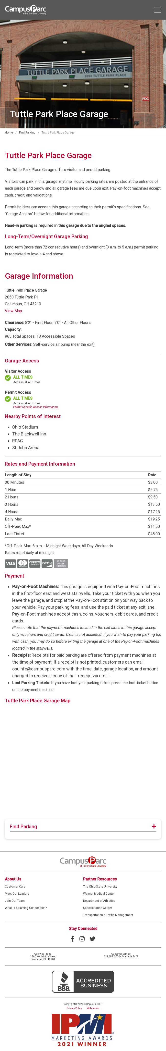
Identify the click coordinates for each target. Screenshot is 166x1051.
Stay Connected (83, 928)
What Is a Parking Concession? (26, 908)
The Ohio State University (100, 886)
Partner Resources (100, 879)
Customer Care (15, 886)
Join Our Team (15, 901)
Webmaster (93, 1008)
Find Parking (27, 132)
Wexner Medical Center (99, 893)
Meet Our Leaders (17, 893)
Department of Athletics (99, 901)
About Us (13, 879)
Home (9, 132)
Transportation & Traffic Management (108, 915)
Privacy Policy (74, 1008)
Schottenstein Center (97, 908)
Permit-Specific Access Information (35, 407)
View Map (13, 311)
